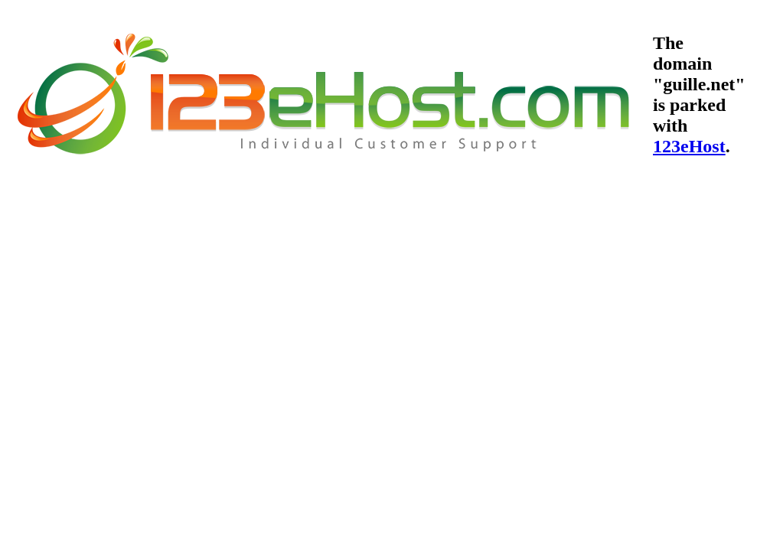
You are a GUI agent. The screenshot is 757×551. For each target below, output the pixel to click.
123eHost (689, 146)
